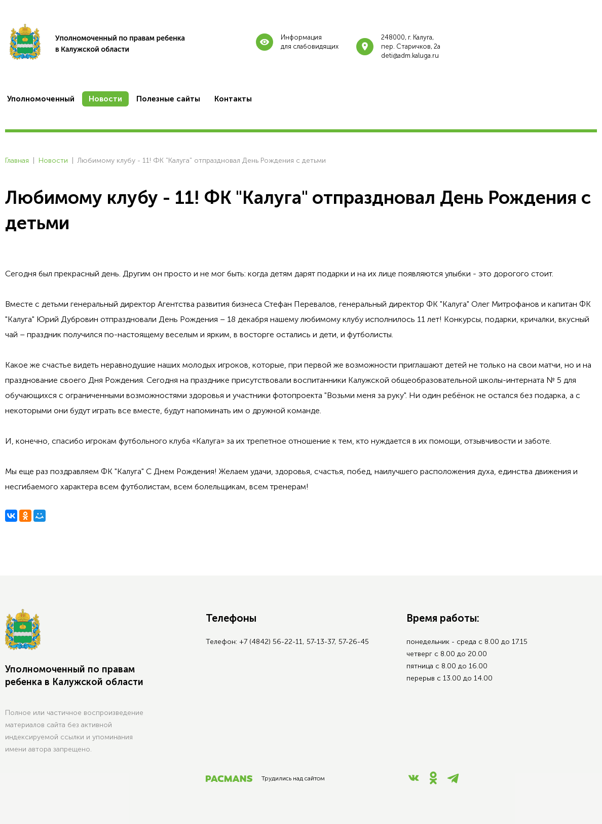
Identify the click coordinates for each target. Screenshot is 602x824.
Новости (53, 160)
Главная (17, 160)
